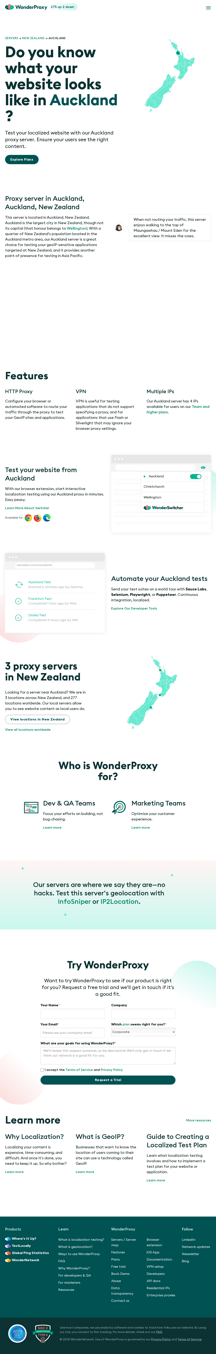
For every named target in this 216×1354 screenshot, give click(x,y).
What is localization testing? (81, 1239)
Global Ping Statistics (27, 1253)
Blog (185, 1261)
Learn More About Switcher (27, 508)
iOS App (153, 1252)
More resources (198, 1120)
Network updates (196, 1247)
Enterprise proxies (161, 1295)
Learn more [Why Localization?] (14, 1172)
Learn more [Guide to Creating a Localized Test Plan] (156, 1180)
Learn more (52, 827)
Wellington (76, 228)
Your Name (50, 1005)
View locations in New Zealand (37, 719)
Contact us (120, 1300)
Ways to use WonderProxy (79, 1254)
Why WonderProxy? (74, 1268)
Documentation (159, 1259)
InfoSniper (74, 901)
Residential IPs (158, 1288)
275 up (56, 7)
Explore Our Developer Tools (134, 608)
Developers (156, 1273)
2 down (68, 7)
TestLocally (18, 1246)
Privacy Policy (112, 1070)
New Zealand (33, 38)
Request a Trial (108, 1080)
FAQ (61, 1261)
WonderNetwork (22, 1260)
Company (119, 1005)
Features (118, 1252)
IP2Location (119, 901)
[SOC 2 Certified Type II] (30, 1333)
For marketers (69, 1282)
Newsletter (190, 1254)
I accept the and (81, 1070)
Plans (115, 1259)
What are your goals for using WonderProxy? (78, 1043)
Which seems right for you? (139, 1024)
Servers (11, 38)
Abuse (116, 1281)
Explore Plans (21, 159)
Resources (66, 1289)
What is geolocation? (75, 1247)
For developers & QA (74, 1275)
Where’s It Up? (20, 1239)
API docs (154, 1281)
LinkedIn (188, 1239)
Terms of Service (79, 1070)
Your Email (49, 1024)
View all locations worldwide (28, 729)
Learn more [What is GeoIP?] (85, 1172)
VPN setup (155, 1266)
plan (126, 1024)
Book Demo (120, 1273)
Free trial (118, 1266)
